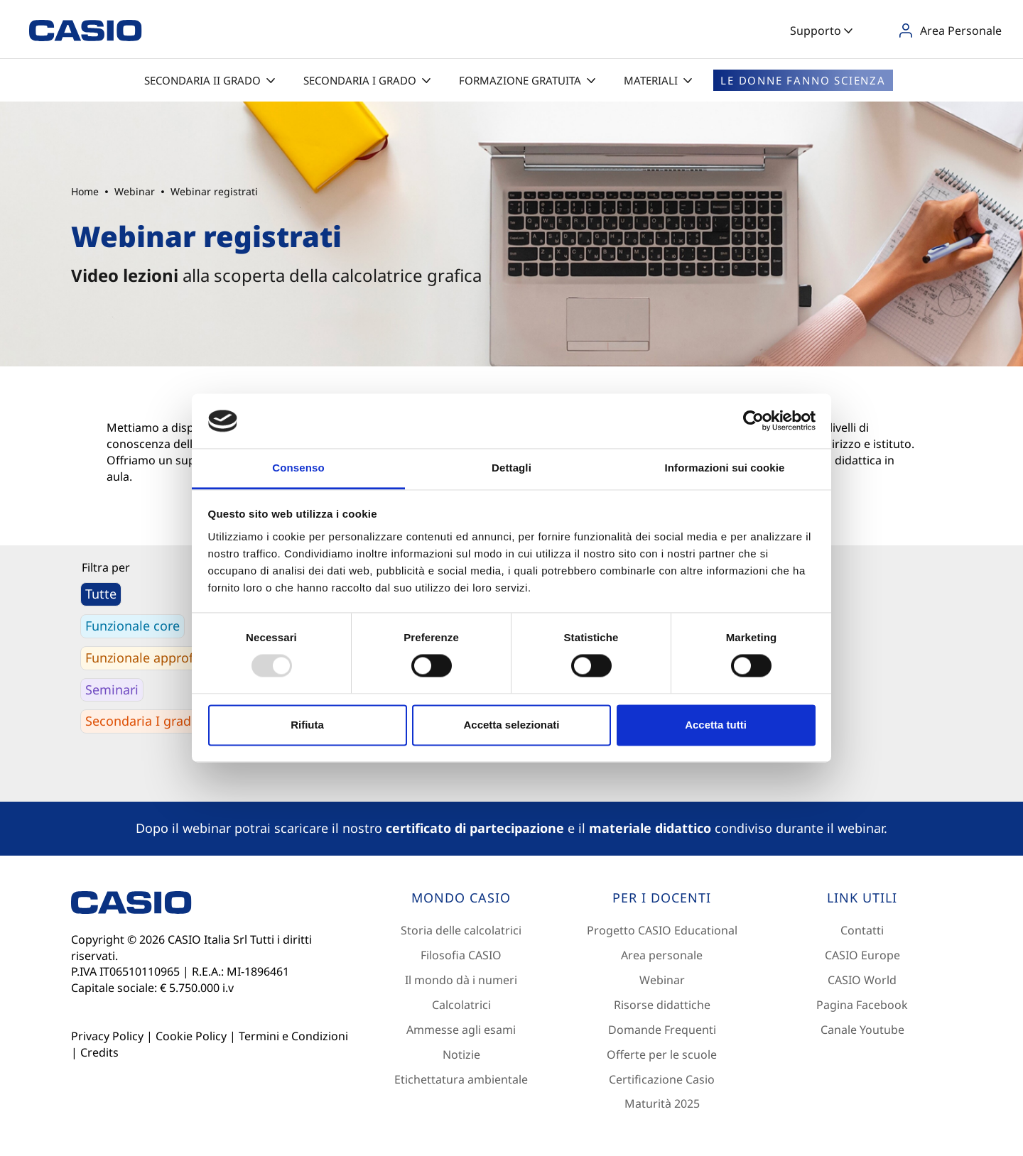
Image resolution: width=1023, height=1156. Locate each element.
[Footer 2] (662, 898)
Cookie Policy (191, 1036)
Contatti (862, 930)
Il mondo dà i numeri (461, 980)
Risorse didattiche (662, 1005)
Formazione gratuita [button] (527, 80)
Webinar (662, 980)
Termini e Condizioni (293, 1036)
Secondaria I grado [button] (367, 80)
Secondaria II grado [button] (209, 80)
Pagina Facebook (862, 1005)
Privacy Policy (107, 1036)
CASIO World (862, 980)
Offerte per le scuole (662, 1054)
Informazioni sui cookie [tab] (725, 468)
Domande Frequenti (662, 1029)
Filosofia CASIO (461, 955)
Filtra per (106, 567)
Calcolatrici (461, 1005)
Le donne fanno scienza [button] (803, 80)
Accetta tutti (716, 725)
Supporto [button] (821, 30)
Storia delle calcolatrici (461, 930)
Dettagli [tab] (511, 468)
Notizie (461, 1054)
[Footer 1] (461, 898)
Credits (99, 1052)
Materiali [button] (658, 80)
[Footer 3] (862, 898)
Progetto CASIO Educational (662, 930)
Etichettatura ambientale (461, 1079)
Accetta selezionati (511, 725)
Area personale (662, 955)
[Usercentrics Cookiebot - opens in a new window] (753, 421)
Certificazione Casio (662, 1079)
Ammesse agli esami (461, 1029)
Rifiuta (307, 725)
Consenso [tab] (298, 468)
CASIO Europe (862, 955)
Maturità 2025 (662, 1103)
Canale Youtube (862, 1029)
